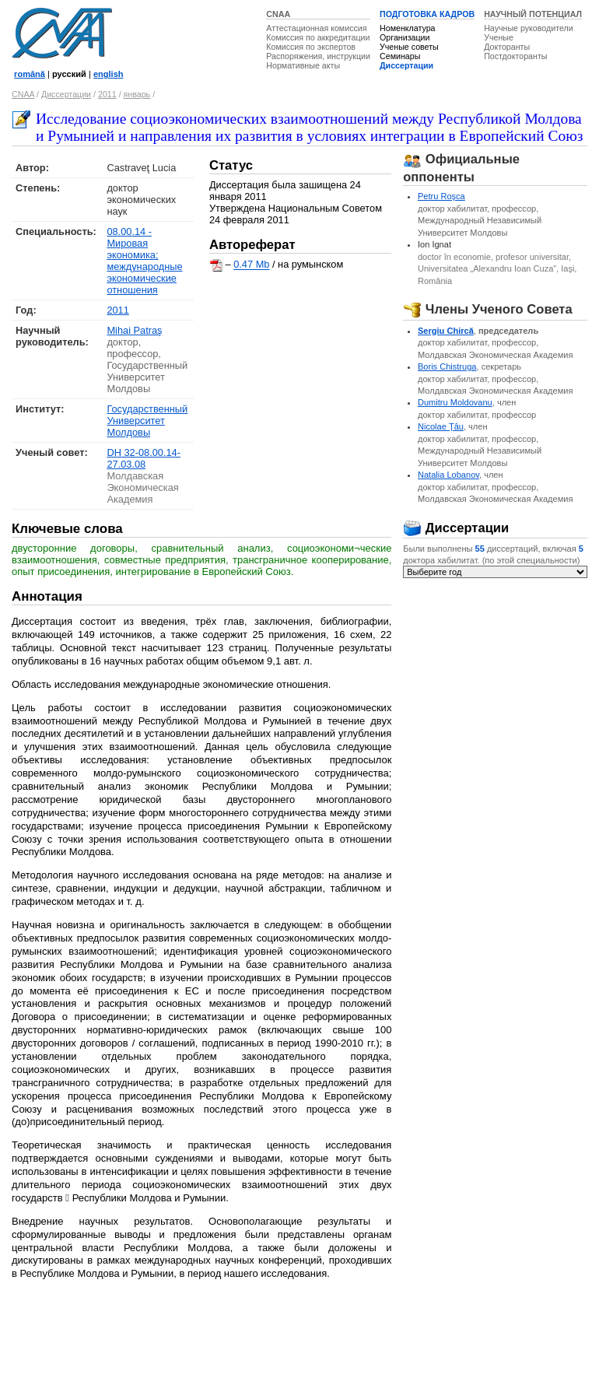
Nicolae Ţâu (441, 426)
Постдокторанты (515, 56)
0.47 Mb (251, 265)
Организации (404, 37)
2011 (107, 94)
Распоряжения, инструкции (318, 56)
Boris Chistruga (447, 366)
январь (137, 94)
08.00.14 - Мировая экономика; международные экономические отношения (144, 261)
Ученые (498, 37)
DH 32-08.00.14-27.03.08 (143, 458)
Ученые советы (409, 46)
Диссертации (406, 65)
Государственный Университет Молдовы (147, 420)
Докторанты (507, 46)
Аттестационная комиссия (316, 28)
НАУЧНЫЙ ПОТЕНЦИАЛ (533, 14)
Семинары (400, 56)
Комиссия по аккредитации (318, 37)
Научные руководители (528, 28)
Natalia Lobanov (448, 474)
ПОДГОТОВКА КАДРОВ (427, 14)
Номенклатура (408, 28)
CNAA (278, 14)
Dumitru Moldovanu (455, 402)
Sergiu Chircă (446, 330)
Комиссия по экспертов (311, 46)
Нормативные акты (303, 65)
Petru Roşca (441, 196)
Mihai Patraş (134, 330)
